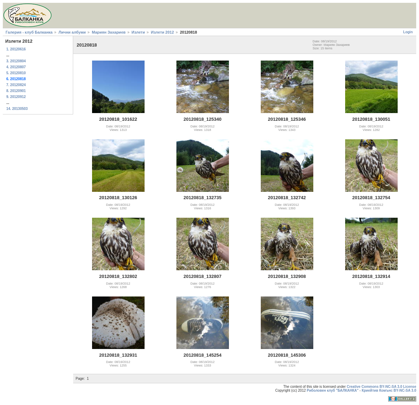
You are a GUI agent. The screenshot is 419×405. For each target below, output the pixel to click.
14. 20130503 (17, 109)
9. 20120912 (16, 97)
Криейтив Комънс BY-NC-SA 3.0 (389, 390)
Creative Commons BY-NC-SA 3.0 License (381, 387)
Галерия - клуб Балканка (29, 32)
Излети (138, 32)
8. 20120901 (16, 91)
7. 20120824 (16, 85)
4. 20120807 (16, 67)
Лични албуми (72, 32)
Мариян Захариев (109, 32)
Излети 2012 (162, 32)
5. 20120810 (16, 73)
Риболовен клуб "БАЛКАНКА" (332, 390)
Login (408, 32)
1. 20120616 (16, 49)
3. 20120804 (16, 61)
